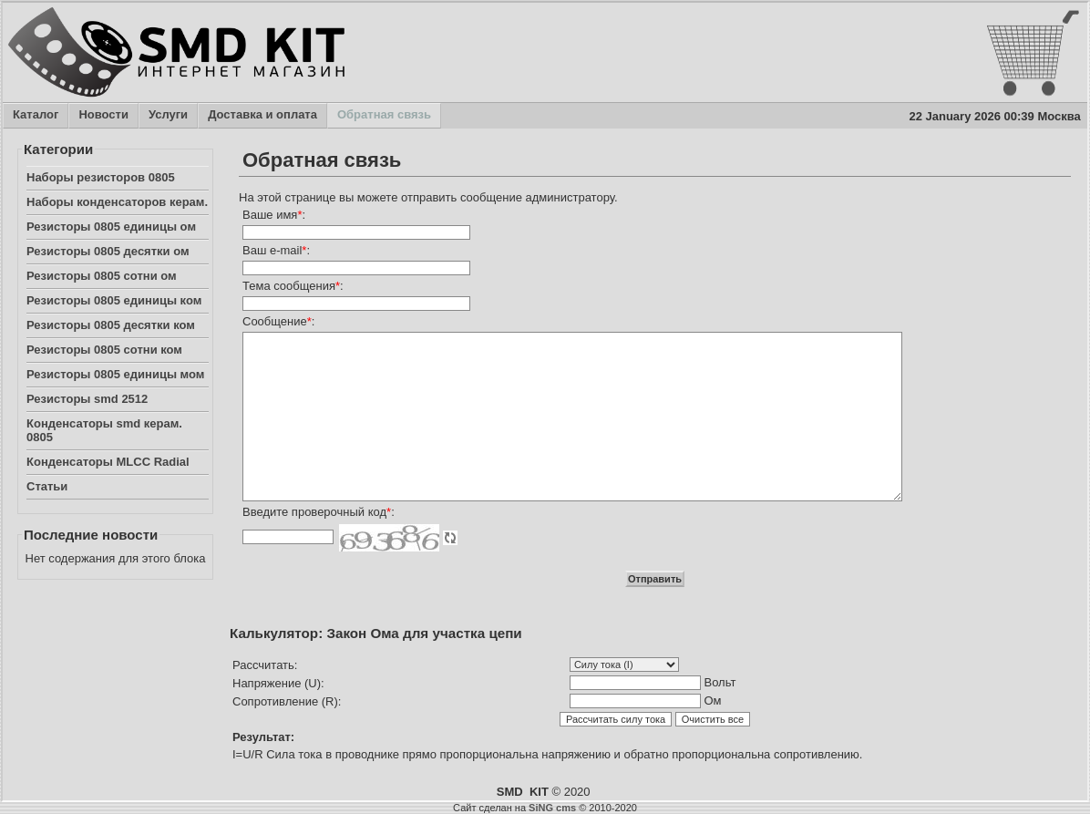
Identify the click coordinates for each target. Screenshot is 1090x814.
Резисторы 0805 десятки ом (108, 251)
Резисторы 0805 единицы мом (115, 374)
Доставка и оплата (262, 116)
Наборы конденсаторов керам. (117, 202)
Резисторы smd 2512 (87, 399)
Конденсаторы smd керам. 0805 (104, 430)
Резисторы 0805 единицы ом (111, 226)
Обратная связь (383, 116)
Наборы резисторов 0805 (100, 177)
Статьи (46, 486)
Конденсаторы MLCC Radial (108, 462)
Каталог (35, 116)
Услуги (168, 116)
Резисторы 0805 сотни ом (101, 276)
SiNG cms (552, 807)
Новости (103, 116)
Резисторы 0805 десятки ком (110, 325)
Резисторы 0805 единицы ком (113, 300)
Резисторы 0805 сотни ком (104, 349)
